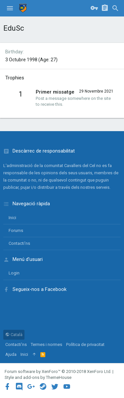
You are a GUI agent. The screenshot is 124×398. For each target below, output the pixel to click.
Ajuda (11, 354)
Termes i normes (46, 344)
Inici (12, 217)
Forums (16, 230)
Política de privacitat (85, 344)
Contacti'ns (19, 243)
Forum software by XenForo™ (58, 371)
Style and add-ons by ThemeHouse (38, 377)
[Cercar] (115, 8)
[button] (10, 8)
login (14, 272)
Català (13, 334)
